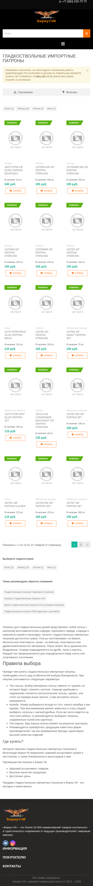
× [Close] (87, 70)
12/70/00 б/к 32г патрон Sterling (45, 170)
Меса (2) (51, 108)
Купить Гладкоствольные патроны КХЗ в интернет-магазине (34, 605)
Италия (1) (38, 108)
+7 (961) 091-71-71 (74, 1)
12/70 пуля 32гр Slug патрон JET (14, 417)
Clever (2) (9, 108)
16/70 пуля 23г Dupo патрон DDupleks (13, 170)
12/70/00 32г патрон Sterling (11, 252)
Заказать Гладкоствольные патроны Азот (24, 598)
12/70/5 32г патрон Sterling (73, 252)
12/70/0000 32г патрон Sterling (44, 252)
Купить (15, 190)
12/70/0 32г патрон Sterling (42, 335)
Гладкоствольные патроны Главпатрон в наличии (29, 592)
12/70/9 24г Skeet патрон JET (75, 335)
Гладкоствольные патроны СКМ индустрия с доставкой (31, 611)
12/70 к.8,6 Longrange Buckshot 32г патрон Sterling (45, 420)
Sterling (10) (23, 108)
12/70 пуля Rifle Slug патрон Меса (15, 335)
